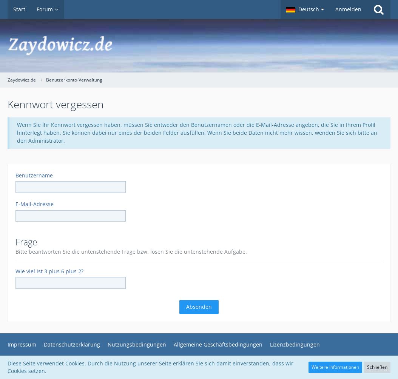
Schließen (377, 367)
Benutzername (34, 175)
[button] (305, 9)
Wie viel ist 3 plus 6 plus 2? (49, 271)
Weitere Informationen (335, 367)
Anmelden (348, 9)
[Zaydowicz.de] (199, 45)
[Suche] (378, 9)
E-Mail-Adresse (34, 204)
